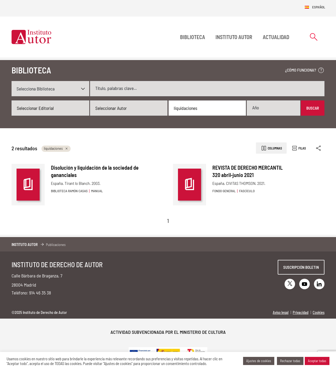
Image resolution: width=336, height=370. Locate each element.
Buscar (312, 108)
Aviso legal (280, 312)
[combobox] (50, 108)
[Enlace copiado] (318, 148)
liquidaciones (56, 148)
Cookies (318, 312)
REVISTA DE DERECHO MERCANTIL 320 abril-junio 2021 (247, 171)
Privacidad (300, 312)
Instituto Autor (234, 37)
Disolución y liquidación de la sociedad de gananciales (95, 171)
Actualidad (276, 37)
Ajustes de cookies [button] (258, 361)
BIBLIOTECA (192, 37)
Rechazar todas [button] (290, 361)
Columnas (271, 148)
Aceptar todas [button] (317, 361)
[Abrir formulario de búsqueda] (313, 36)
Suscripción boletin (301, 267)
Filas (298, 148)
